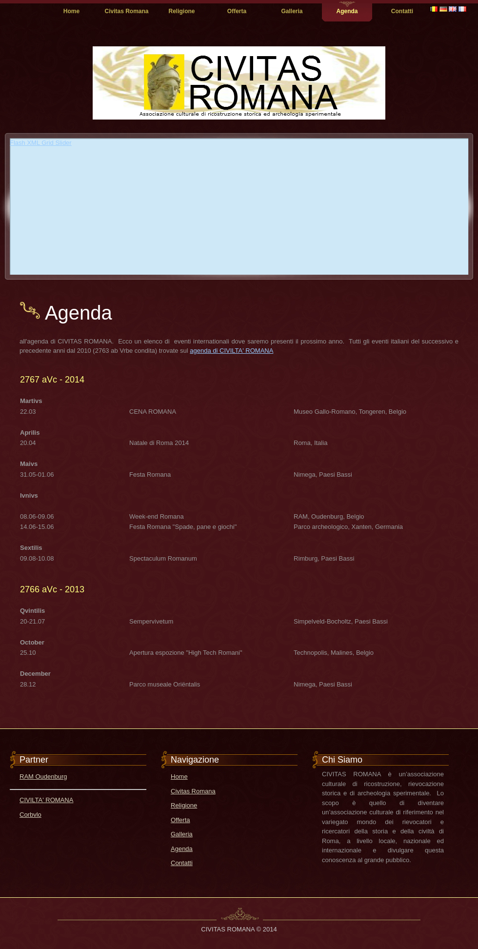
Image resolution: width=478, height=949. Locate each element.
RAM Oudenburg (43, 776)
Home (71, 11)
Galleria (291, 11)
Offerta (236, 11)
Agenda (347, 11)
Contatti (402, 11)
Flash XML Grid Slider (41, 142)
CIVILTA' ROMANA (46, 800)
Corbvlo (30, 814)
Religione (181, 11)
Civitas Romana (126, 11)
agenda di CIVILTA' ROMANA (231, 350)
